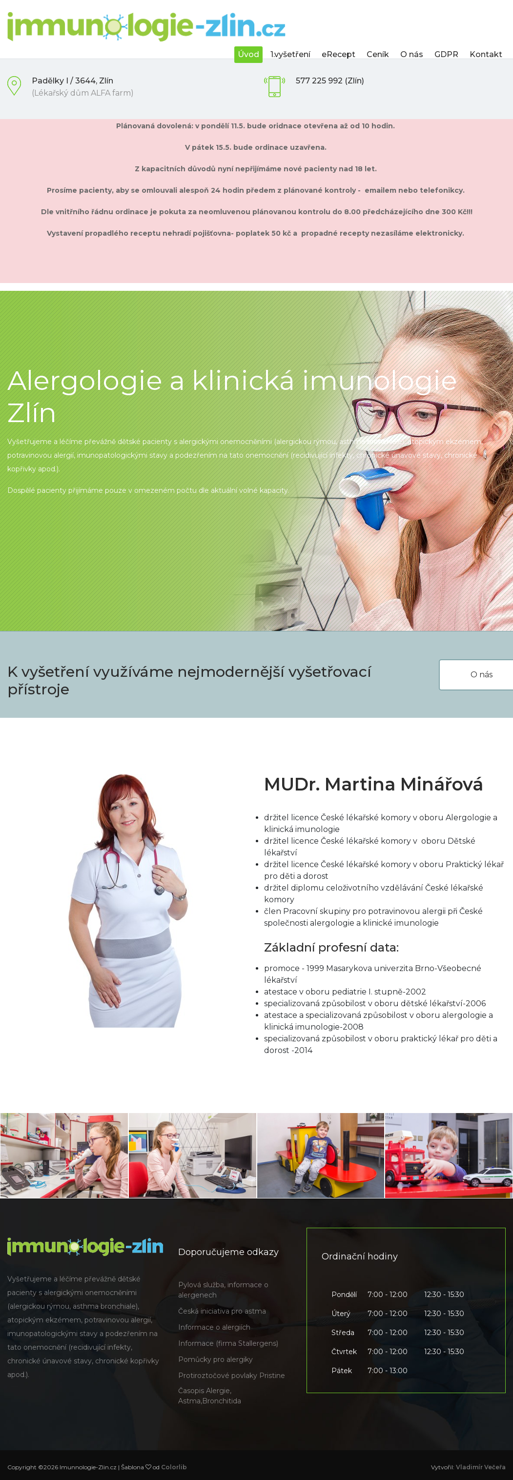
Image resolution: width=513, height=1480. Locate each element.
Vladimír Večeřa (481, 1467)
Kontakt (486, 54)
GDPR (446, 54)
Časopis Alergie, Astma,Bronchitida (209, 1395)
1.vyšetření (290, 54)
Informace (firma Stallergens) (228, 1343)
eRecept (338, 54)
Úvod (248, 54)
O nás (411, 54)
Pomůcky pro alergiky (215, 1359)
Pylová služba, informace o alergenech (223, 1289)
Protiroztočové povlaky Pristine (231, 1375)
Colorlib (174, 1467)
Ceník (378, 54)
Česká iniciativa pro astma (222, 1311)
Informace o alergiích (214, 1327)
